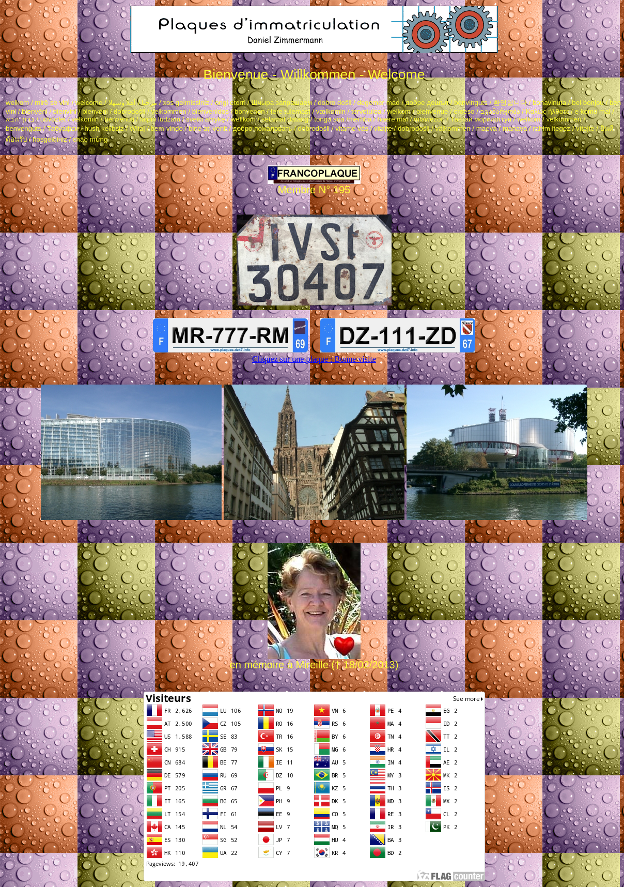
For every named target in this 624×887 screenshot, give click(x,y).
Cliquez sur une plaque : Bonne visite (314, 359)
